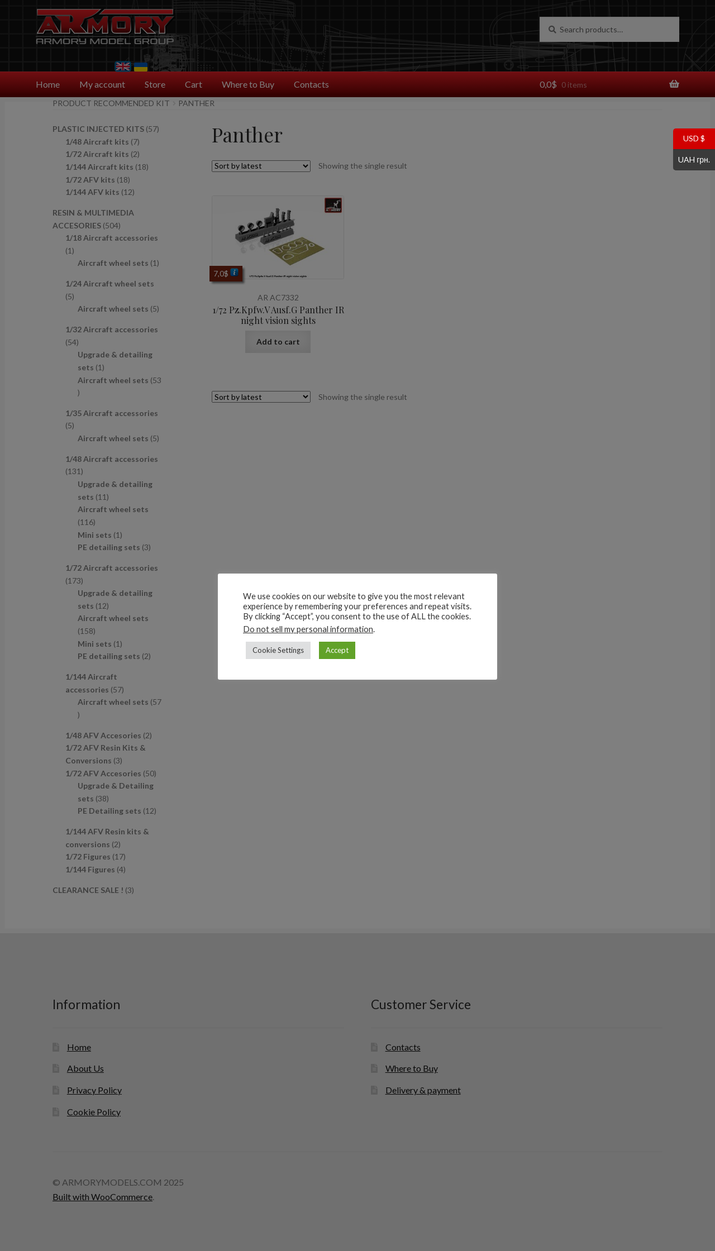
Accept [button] (337, 650)
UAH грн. (691, 160)
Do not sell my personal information (308, 629)
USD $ (689, 139)
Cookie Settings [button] (278, 650)
